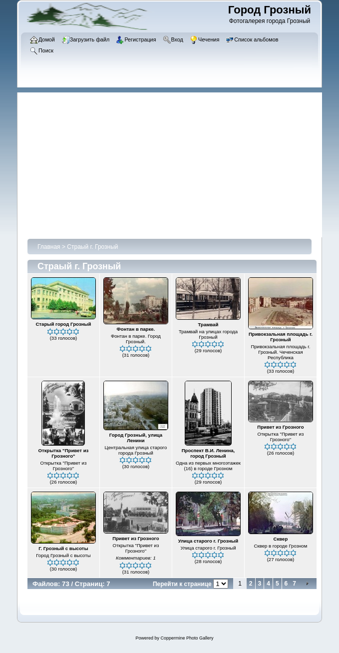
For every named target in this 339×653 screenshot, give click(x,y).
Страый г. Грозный (92, 246)
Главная (48, 246)
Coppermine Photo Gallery (186, 638)
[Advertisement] (174, 162)
